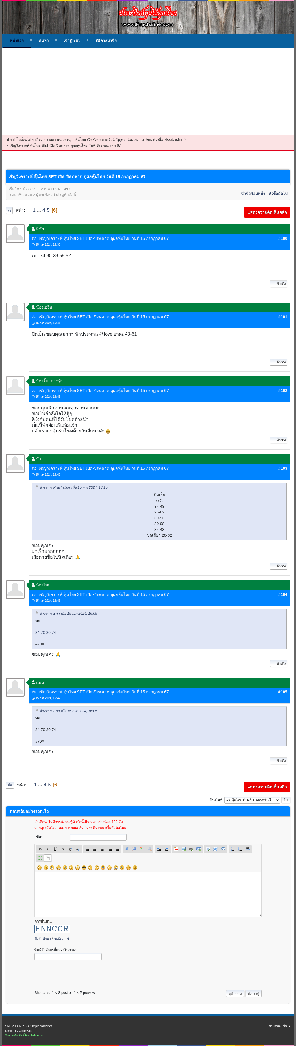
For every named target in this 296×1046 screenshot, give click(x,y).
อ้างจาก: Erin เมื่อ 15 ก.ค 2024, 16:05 (68, 614)
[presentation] (78, 973)
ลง (9, 210)
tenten (146, 139)
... (39, 210)
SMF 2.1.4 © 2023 (17, 1026)
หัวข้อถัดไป (278, 193)
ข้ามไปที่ (215, 800)
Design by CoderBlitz (18, 1030)
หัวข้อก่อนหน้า (253, 193)
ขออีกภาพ (61, 938)
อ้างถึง (278, 284)
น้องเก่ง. (133, 139)
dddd (169, 139)
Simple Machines (41, 1026)
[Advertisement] (148, 91)
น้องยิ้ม (158, 139)
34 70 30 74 (45, 632)
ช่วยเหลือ (275, 1026)
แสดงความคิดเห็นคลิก (267, 212)
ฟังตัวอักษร (42, 938)
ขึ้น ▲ (287, 1026)
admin (179, 139)
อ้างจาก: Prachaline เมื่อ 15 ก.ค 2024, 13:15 (74, 488)
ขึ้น (10, 785)
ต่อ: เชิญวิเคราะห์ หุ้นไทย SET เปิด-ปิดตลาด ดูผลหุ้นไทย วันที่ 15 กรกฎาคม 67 (100, 238)
